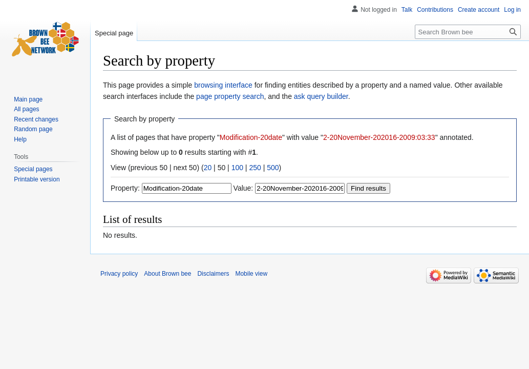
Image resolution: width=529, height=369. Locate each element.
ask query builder (321, 96)
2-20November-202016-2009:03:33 (379, 137)
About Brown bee (167, 273)
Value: (243, 188)
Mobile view (251, 273)
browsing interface (223, 85)
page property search (230, 96)
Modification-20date (251, 137)
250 (255, 167)
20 (208, 167)
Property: (125, 188)
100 (237, 167)
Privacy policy (119, 273)
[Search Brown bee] (468, 32)
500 (273, 167)
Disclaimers (213, 273)
